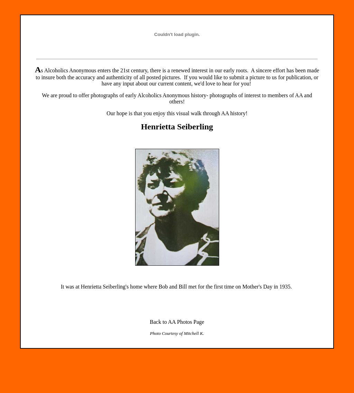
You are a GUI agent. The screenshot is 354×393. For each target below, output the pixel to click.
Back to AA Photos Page (177, 322)
